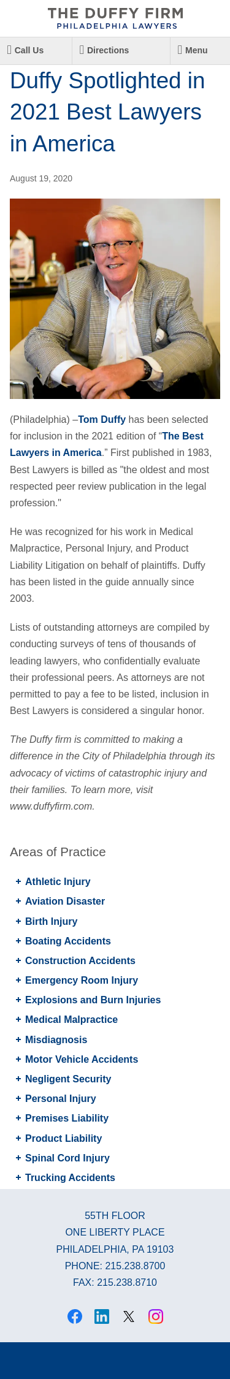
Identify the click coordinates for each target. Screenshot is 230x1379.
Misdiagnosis (56, 1040)
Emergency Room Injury (81, 980)
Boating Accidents (68, 941)
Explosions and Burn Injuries (93, 1000)
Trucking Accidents (70, 1177)
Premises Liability (67, 1118)
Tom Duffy (102, 419)
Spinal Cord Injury (67, 1158)
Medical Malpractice (71, 1019)
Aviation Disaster (65, 901)
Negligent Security (68, 1079)
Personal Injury (60, 1098)
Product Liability (63, 1138)
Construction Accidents (80, 960)
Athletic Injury (58, 881)
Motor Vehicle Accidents (81, 1059)
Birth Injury (51, 921)
